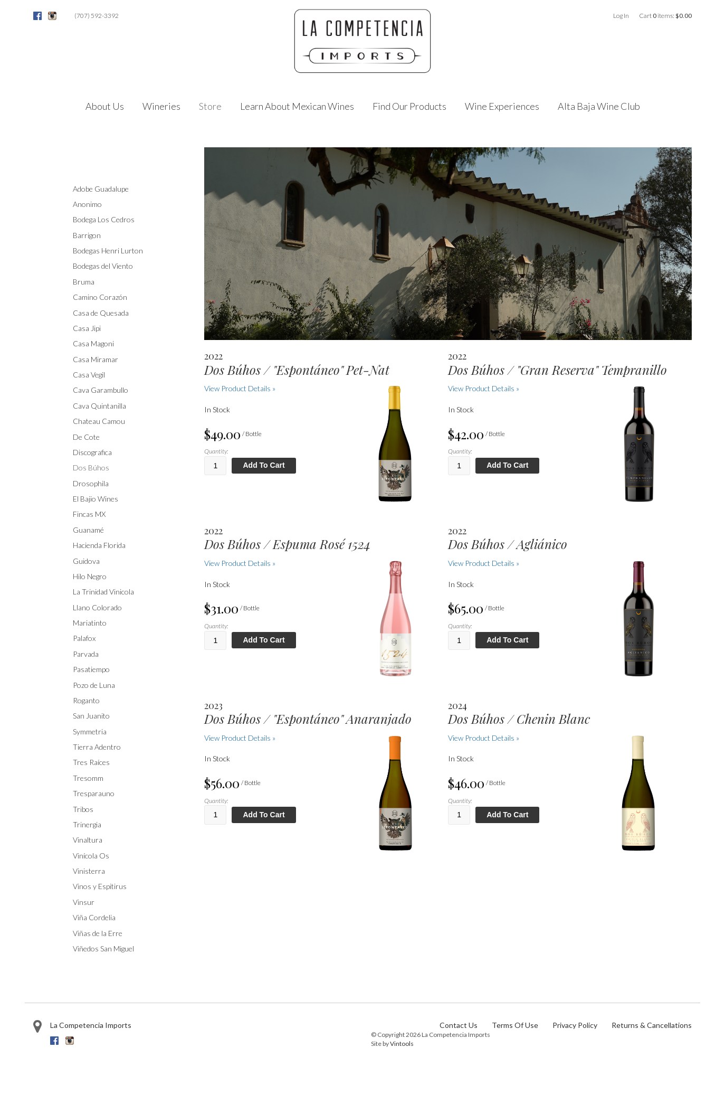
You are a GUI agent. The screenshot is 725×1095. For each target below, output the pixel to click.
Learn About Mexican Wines (297, 106)
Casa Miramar (95, 359)
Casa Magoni (93, 343)
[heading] (316, 364)
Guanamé (88, 529)
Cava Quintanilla (99, 405)
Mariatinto (90, 622)
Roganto (86, 700)
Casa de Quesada (101, 312)
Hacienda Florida (99, 545)
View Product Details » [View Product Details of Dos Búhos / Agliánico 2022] (483, 563)
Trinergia (87, 824)
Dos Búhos (91, 467)
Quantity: (216, 451)
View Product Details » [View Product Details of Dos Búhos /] (239, 388)
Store (210, 106)
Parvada (86, 653)
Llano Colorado (97, 607)
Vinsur (83, 902)
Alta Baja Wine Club (599, 106)
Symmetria (90, 731)
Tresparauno (94, 793)
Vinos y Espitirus (100, 886)
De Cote (86, 436)
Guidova (86, 560)
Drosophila (91, 483)
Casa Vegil (89, 374)
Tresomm (88, 777)
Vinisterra (89, 870)
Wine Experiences (502, 106)
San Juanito (91, 715)
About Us (104, 106)
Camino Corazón (100, 296)
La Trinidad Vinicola (103, 591)
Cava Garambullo (100, 389)
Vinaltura (87, 839)
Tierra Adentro (97, 746)
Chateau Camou (99, 421)
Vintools (402, 1043)
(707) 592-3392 (96, 16)
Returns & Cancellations (652, 1025)
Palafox (84, 638)
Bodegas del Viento (103, 265)
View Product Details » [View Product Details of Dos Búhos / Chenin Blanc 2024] (483, 737)
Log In (621, 16)
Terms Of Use (515, 1025)
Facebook (37, 16)
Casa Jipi (87, 328)
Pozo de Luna (94, 685)
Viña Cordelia (94, 917)
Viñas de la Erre (97, 933)
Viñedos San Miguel (103, 948)
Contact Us (459, 1025)
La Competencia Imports (90, 1025)
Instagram (52, 16)
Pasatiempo (91, 669)
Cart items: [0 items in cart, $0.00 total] (665, 16)
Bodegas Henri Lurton (108, 250)
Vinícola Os (91, 855)
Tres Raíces (91, 762)
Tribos (83, 809)
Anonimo (87, 204)
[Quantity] (215, 465)
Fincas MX (89, 513)
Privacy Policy (574, 1025)
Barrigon (87, 235)
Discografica (92, 452)
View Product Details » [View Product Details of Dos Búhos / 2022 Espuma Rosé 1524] (239, 563)
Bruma (83, 281)
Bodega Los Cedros (104, 219)
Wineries (161, 106)
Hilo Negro (90, 576)
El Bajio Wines (95, 498)
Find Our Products (409, 106)
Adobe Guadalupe (101, 188)
